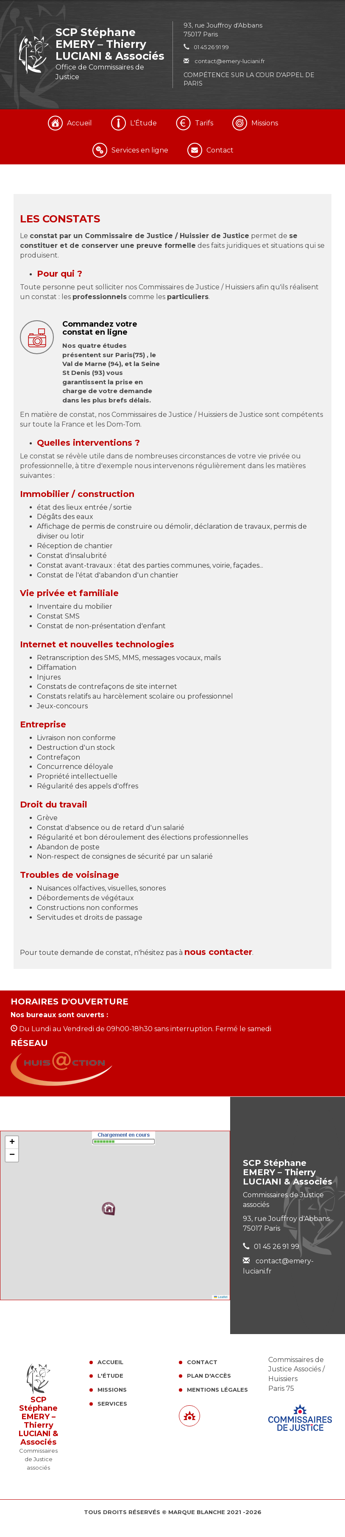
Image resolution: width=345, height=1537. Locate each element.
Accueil (79, 123)
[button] (108, 1208)
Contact (220, 150)
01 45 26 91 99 (211, 47)
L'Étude (143, 123)
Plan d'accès (209, 1375)
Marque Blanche (196, 1512)
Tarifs (204, 123)
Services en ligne (139, 150)
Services (112, 1403)
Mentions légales (217, 1389)
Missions (264, 123)
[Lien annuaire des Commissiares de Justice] (189, 1415)
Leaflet (221, 1297)
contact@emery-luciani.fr (224, 61)
